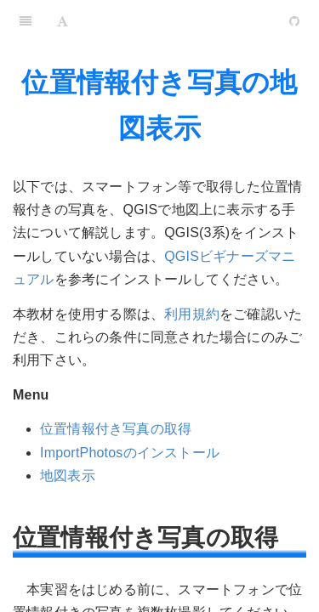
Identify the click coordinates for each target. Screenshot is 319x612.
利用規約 (191, 314)
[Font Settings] (62, 21)
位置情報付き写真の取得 (115, 429)
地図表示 (67, 475)
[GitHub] (294, 21)
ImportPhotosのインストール (129, 452)
